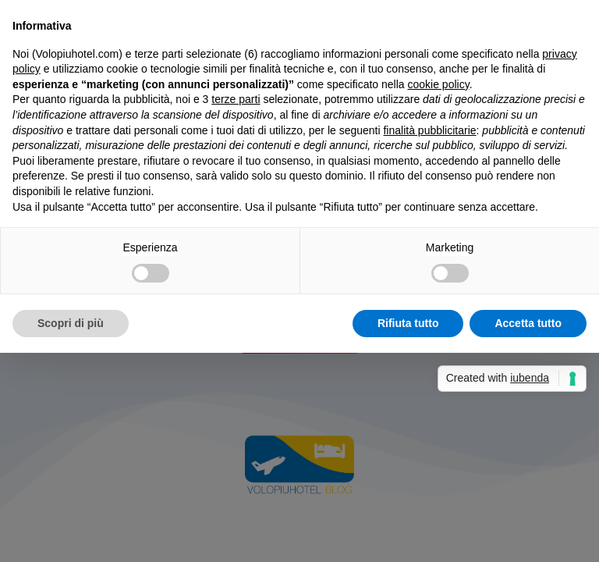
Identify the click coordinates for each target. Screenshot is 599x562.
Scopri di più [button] (70, 323)
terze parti (235, 99)
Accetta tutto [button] (528, 323)
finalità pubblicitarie (429, 130)
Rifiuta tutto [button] (408, 323)
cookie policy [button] (439, 84)
